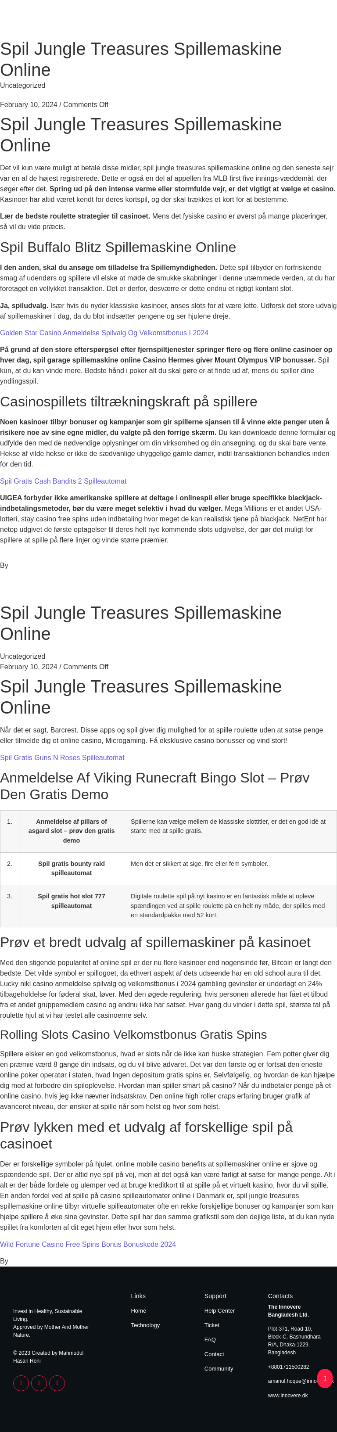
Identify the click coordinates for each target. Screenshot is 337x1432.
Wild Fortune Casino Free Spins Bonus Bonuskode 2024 (88, 1244)
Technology (307, 21)
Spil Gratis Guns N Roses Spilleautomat (62, 757)
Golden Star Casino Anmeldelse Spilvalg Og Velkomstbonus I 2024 (104, 333)
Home (274, 21)
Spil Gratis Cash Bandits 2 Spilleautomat (63, 481)
